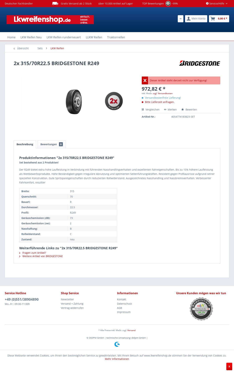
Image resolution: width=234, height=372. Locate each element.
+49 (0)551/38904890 (22, 299)
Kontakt (121, 299)
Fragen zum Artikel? (32, 252)
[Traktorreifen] (116, 37)
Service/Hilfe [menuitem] (215, 3)
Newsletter (67, 299)
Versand (131, 330)
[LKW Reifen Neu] (31, 37)
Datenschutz (124, 303)
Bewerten (189, 109)
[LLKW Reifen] (94, 37)
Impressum (124, 312)
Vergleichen (151, 109)
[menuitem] (180, 18)
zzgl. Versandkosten (163, 93)
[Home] (11, 37)
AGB (119, 308)
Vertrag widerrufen (72, 308)
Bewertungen (51, 144)
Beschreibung (25, 144)
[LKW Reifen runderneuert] (63, 37)
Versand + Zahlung (72, 303)
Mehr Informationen (117, 359)
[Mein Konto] (196, 18)
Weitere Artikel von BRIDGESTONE (41, 256)
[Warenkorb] (219, 18)
